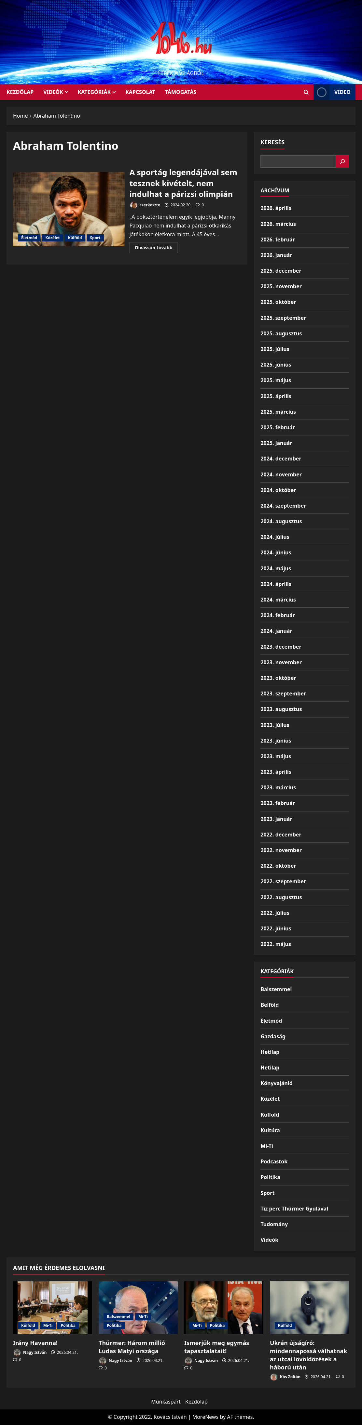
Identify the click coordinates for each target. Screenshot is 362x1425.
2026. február (277, 239)
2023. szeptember (283, 693)
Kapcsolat (140, 92)
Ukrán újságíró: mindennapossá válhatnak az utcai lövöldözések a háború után (308, 1355)
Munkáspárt (166, 1401)
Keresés (272, 142)
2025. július (274, 349)
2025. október (278, 301)
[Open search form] (306, 92)
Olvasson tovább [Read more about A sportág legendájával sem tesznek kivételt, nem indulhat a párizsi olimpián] (156, 248)
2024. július (274, 536)
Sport (95, 237)
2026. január (276, 255)
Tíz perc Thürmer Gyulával (294, 1208)
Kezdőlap (196, 1401)
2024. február (277, 615)
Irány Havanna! (35, 1343)
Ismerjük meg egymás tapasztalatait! (216, 1347)
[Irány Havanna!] (52, 1307)
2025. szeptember (283, 317)
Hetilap (269, 1052)
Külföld (75, 237)
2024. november (280, 474)
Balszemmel (276, 989)
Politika (270, 1177)
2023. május (275, 756)
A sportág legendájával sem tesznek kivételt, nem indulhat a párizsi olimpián (69, 209)
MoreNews (205, 1416)
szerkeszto (145, 205)
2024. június (275, 552)
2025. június (275, 364)
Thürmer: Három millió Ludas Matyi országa (132, 1347)
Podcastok (273, 1161)
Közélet (52, 237)
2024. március (278, 599)
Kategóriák (94, 92)
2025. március (278, 411)
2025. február (277, 427)
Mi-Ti (266, 1145)
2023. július (274, 725)
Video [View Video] (332, 92)
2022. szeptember (283, 881)
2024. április (275, 584)
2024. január (276, 630)
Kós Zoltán (285, 1377)
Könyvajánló (276, 1083)
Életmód (29, 237)
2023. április (275, 771)
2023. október (278, 677)
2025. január (276, 443)
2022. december (280, 834)
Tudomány (274, 1224)
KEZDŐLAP (20, 92)
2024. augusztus (281, 521)
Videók (53, 92)
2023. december (280, 646)
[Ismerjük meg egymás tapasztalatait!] (223, 1307)
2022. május (275, 944)
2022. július (274, 912)
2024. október (278, 490)
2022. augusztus (281, 897)
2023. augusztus (281, 709)
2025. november (280, 286)
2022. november (280, 850)
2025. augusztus (281, 333)
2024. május (275, 568)
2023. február (277, 803)
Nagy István (30, 1353)
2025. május (275, 380)
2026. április (275, 208)
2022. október (278, 865)
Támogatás (180, 92)
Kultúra (270, 1130)
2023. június (275, 740)
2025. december (280, 270)
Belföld (269, 1004)
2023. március (278, 787)
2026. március (278, 223)
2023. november (280, 662)
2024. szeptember (283, 505)
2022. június (275, 928)
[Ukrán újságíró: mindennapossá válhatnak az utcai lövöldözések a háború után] (309, 1307)
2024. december (280, 458)
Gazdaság (272, 1036)
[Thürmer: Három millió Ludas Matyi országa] (138, 1307)
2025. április (275, 396)
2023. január (276, 819)
